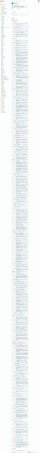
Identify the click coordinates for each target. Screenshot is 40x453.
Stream (20, 440)
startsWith (18, 366)
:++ (17, 49)
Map (17, 165)
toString (18, 395)
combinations (18, 79)
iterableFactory (19, 205)
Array (12, 7)
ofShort (17, 6)
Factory (22, 381)
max (17, 239)
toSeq (17, 392)
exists (17, 132)
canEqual (18, 72)
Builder (23, 271)
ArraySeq (20, 7)
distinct (18, 117)
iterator (18, 28)
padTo (17, 279)
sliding (18, 348)
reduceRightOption (19, 309)
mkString (18, 263)
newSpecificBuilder (19, 271)
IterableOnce (24, 42)
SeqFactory (22, 205)
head (17, 173)
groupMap (18, 164)
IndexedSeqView (20, 408)
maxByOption (18, 245)
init (17, 194)
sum (17, 369)
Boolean (23, 72)
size (17, 340)
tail (17, 371)
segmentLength (18, 333)
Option (18, 76)
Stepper (21, 34)
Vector (20, 396)
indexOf (18, 178)
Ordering (25, 239)
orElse (17, 275)
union (17, 443)
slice (17, 347)
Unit (16, 427)
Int (19, 24)
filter (17, 135)
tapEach (18, 380)
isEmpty (18, 202)
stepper (18, 34)
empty (17, 128)
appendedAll (18, 67)
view (17, 408)
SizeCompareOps (20, 344)
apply (17, 24)
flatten (18, 146)
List (19, 389)
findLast (18, 141)
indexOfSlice (18, 181)
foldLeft (18, 151)
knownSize (18, 206)
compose (18, 82)
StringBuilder (17, 54)
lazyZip (18, 226)
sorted (17, 32)
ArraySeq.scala (18, 8)
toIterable (18, 437)
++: (17, 42)
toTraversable (18, 441)
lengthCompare (18, 230)
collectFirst (18, 75)
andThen (18, 60)
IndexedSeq (21, 388)
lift (17, 235)
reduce (17, 293)
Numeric (17, 291)
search (17, 329)
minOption (18, 260)
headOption (18, 174)
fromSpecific (18, 159)
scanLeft (18, 324)
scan (17, 321)
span (17, 362)
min (17, 251)
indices (18, 192)
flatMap (18, 144)
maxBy (17, 242)
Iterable (22, 226)
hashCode (18, 27)
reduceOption (18, 302)
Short (14, 7)
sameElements (18, 319)
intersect (18, 198)
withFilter (18, 409)
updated (18, 36)
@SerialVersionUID (14, 5)
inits (17, 196)
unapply (18, 401)
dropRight (18, 122)
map (17, 238)
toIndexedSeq (18, 388)
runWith (18, 316)
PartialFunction (22, 60)
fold (17, 148)
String (26, 57)
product (18, 290)
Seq (25, 93)
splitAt (18, 364)
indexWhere (18, 187)
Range (19, 192)
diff (17, 115)
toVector (18, 396)
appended (18, 23)
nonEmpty (18, 273)
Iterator (20, 28)
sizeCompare (18, 343)
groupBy (18, 161)
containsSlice (18, 93)
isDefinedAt (18, 200)
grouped (18, 171)
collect (18, 73)
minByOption (18, 257)
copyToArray (18, 98)
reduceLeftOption (19, 299)
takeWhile (18, 377)
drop (17, 121)
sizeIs (17, 344)
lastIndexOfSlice (19, 212)
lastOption (18, 224)
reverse (18, 312)
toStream (18, 440)
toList (17, 389)
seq (17, 436)
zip (17, 412)
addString (18, 57)
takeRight (18, 376)
